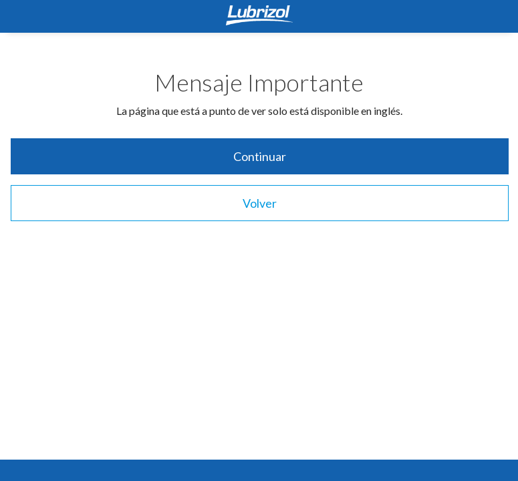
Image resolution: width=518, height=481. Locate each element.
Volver (260, 203)
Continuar (259, 156)
